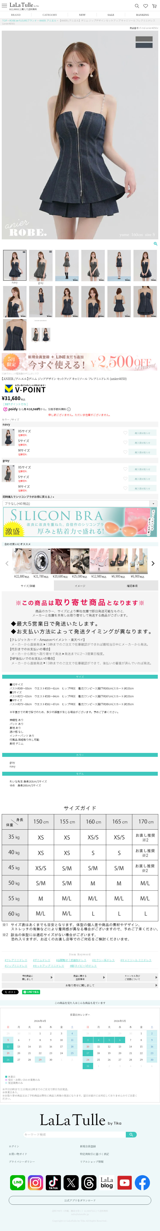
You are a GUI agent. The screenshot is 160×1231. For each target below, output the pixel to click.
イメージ (80, 586)
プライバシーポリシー (22, 1161)
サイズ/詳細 (28, 586)
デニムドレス (42, 960)
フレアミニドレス (16, 960)
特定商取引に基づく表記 (94, 1154)
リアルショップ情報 (91, 1161)
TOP (4, 20)
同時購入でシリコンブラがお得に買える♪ (29, 496)
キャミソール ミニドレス (136, 960)
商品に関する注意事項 (80, 977)
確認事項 (132, 586)
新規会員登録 (88, 1146)
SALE (111, 14)
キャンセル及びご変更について (132, 977)
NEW (82, 14)
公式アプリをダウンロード (80, 1200)
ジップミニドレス (16, 966)
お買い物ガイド (18, 1154)
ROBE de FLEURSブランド (23, 20)
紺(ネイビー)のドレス (84, 966)
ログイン (14, 1146)
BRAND (15, 14)
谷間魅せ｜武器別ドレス (71, 960)
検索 (131, 1134)
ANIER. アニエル (47, 20)
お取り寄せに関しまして (80, 985)
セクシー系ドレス (104, 960)
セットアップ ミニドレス (49, 966)
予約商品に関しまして (27, 977)
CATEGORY (50, 14)
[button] (7, 563)
